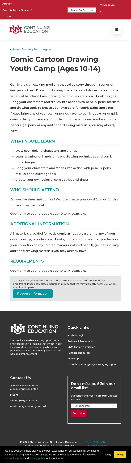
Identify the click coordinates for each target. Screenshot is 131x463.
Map (14, 394)
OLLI (9, 16)
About (9, 3)
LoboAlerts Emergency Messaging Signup (92, 364)
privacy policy (37, 458)
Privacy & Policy (97, 445)
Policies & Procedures (80, 341)
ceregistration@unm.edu (32, 406)
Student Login (76, 335)
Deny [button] (108, 454)
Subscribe (79, 413)
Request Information (32, 293)
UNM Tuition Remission (81, 347)
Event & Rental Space (19, 9)
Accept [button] (120, 454)
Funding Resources (79, 352)
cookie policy (16, 458)
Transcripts (74, 358)
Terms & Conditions (97, 442)
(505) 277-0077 (28, 400)
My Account (107, 5)
